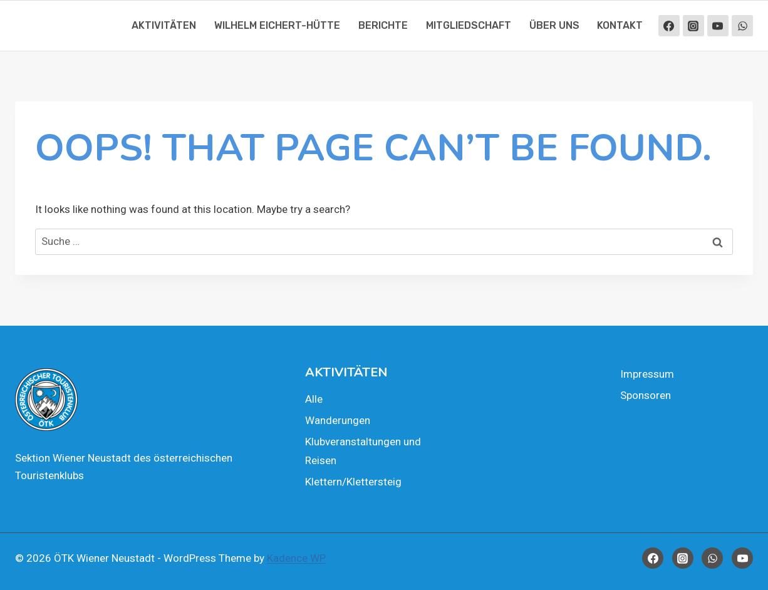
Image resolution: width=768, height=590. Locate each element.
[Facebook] (669, 25)
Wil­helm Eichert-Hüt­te (277, 25)
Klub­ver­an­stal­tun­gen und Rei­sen (363, 451)
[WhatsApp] (742, 25)
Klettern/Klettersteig (353, 481)
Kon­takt (620, 25)
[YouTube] (718, 25)
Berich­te (383, 25)
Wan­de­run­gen (337, 420)
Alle (314, 399)
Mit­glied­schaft (468, 25)
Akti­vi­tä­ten (164, 25)
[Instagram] (693, 25)
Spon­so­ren (645, 395)
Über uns (554, 25)
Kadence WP (296, 558)
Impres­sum (647, 374)
